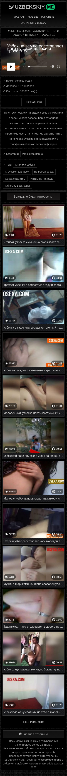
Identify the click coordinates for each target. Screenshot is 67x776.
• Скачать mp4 (33, 101)
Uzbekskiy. (35, 7)
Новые (33, 16)
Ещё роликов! (33, 721)
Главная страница (33, 734)
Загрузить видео (33, 22)
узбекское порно (51, 759)
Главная (19, 16)
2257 (33, 767)
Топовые (47, 16)
